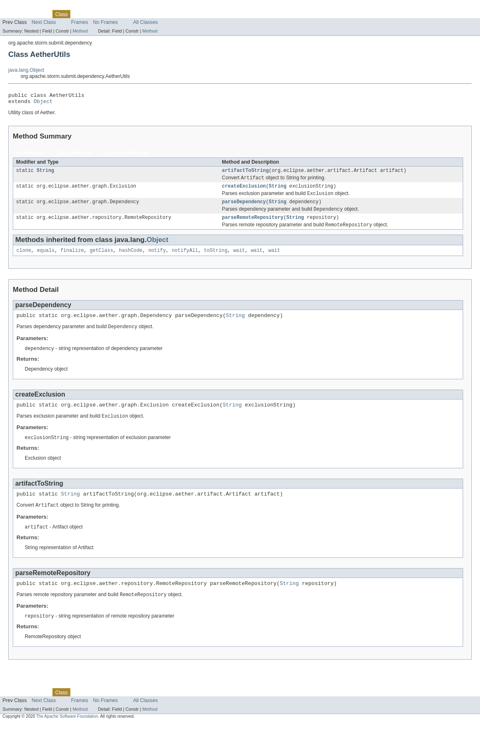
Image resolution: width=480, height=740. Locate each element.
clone (23, 258)
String (45, 173)
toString (215, 258)
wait (239, 258)
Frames (79, 22)
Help (157, 14)
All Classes (145, 22)
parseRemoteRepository (252, 224)
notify (157, 258)
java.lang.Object (26, 70)
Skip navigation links (22, 7)
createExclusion (244, 190)
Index (141, 14)
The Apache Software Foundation (67, 733)
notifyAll (185, 258)
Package (38, 14)
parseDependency (244, 207)
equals (46, 258)
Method (80, 30)
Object (43, 103)
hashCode (131, 258)
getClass (101, 258)
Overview (12, 14)
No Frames (105, 22)
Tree (94, 14)
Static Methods (75, 155)
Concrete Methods (127, 155)
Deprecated (117, 14)
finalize (72, 258)
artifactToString (245, 173)
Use (79, 14)
